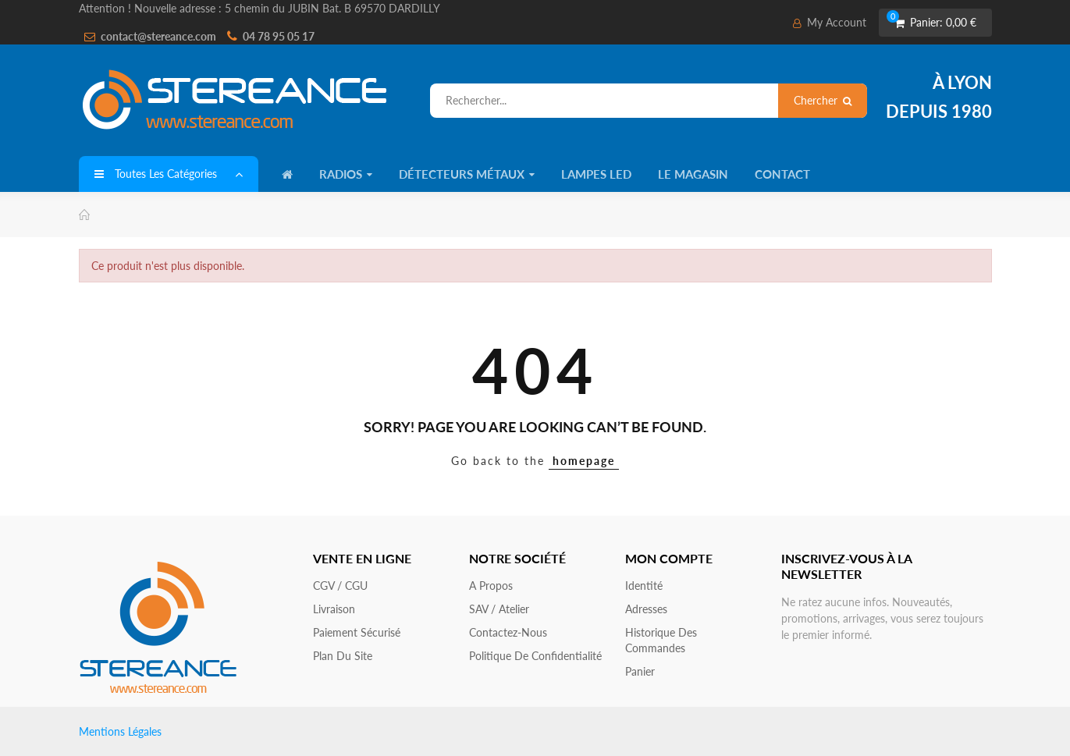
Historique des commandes (661, 640)
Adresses (646, 609)
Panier (640, 671)
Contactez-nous (508, 632)
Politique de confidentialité (535, 655)
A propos (491, 585)
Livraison (334, 609)
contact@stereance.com (158, 36)
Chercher (822, 100)
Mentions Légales (120, 731)
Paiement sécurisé (356, 632)
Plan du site (342, 655)
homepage (584, 460)
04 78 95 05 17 (279, 36)
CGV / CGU (340, 585)
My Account (829, 22)
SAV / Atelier (499, 609)
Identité (644, 585)
